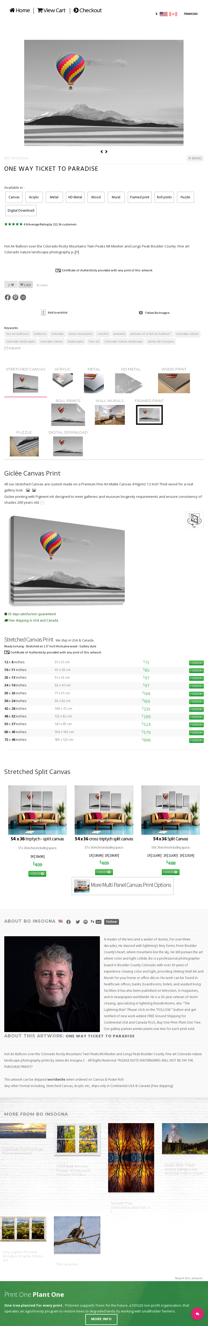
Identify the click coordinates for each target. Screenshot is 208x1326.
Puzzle (185, 197)
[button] (197, 1313)
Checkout (88, 10)
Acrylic (34, 197)
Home (20, 10)
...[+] (76, 252)
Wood (96, 197)
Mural (116, 197)
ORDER (196, 663)
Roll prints (164, 197)
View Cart (51, 10)
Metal (54, 197)
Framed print (139, 197)
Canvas (14, 197)
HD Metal (75, 197)
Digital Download (21, 210)
